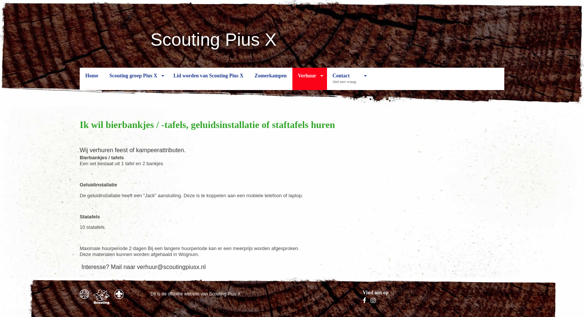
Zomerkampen (271, 81)
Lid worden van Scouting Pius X (209, 81)
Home (91, 81)
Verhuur (307, 81)
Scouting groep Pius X (134, 81)
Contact (346, 81)
